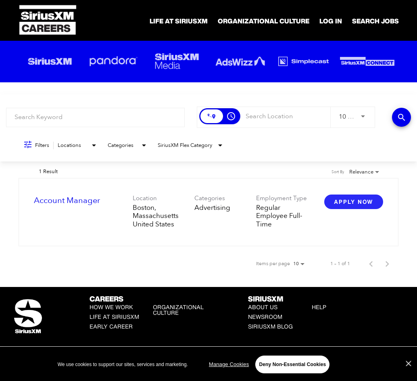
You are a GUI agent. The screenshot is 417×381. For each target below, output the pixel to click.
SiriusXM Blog (270, 326)
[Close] (408, 363)
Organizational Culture (263, 21)
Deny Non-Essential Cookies (292, 364)
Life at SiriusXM (114, 316)
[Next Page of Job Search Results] (387, 263)
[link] (208, 212)
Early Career (111, 326)
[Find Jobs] (401, 117)
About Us (262, 307)
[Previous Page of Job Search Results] (371, 263)
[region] (208, 364)
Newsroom (265, 316)
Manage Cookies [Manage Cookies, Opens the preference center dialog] (229, 364)
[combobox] (95, 117)
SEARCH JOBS (375, 21)
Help (319, 307)
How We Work (111, 307)
